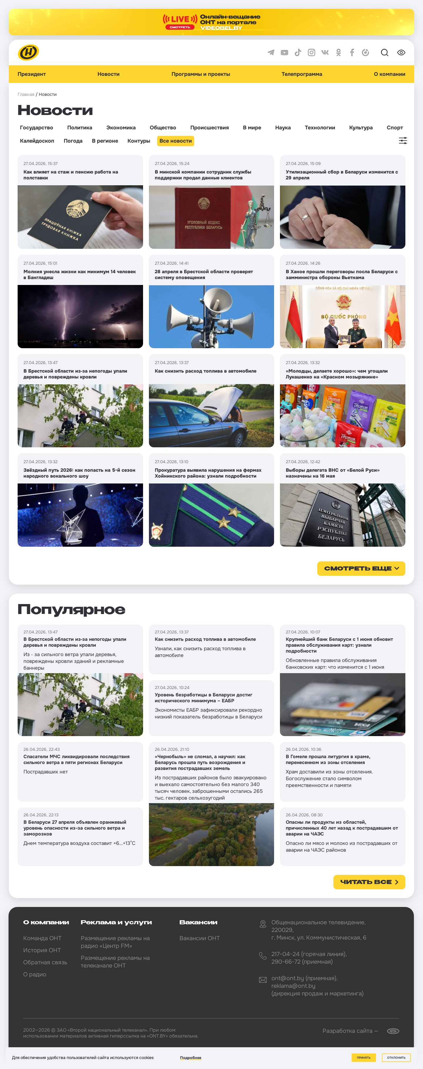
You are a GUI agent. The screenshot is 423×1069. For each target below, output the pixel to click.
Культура (361, 127)
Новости (109, 74)
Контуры (138, 141)
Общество (163, 127)
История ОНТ (42, 950)
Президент (32, 74)
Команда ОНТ (42, 938)
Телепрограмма (302, 74)
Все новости (176, 141)
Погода (73, 141)
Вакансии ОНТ (199, 938)
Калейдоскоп (37, 141)
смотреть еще (358, 569)
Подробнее (190, 1057)
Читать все (366, 882)
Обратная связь (45, 962)
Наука (283, 127)
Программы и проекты (201, 74)
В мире (252, 127)
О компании (389, 74)
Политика (79, 127)
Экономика (121, 127)
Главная (26, 94)
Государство (36, 127)
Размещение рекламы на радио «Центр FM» (115, 942)
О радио (34, 974)
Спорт (395, 127)
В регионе (105, 141)
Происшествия (209, 127)
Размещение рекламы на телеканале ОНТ (115, 961)
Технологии (320, 127)
